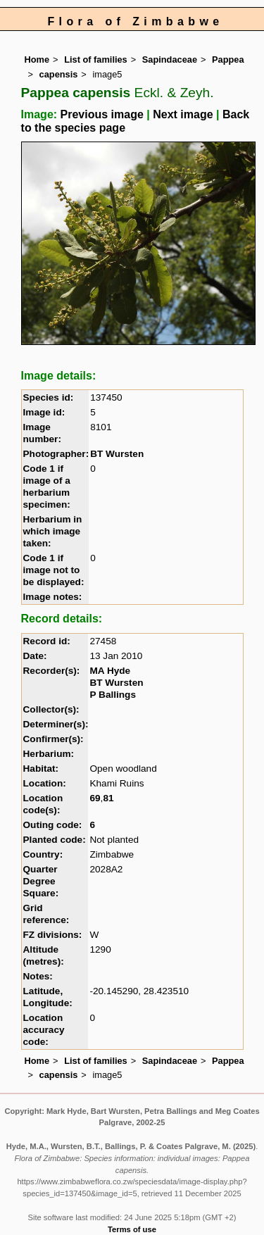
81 (108, 798)
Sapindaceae (169, 59)
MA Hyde (109, 670)
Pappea (228, 59)
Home (37, 59)
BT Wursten (117, 454)
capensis (58, 74)
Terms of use (132, 1229)
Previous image (102, 114)
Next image (183, 114)
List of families (95, 59)
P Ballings (112, 694)
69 (94, 798)
